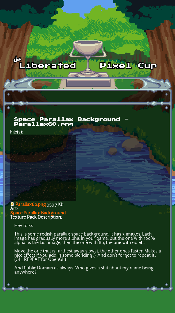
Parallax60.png (30, 205)
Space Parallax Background (38, 213)
